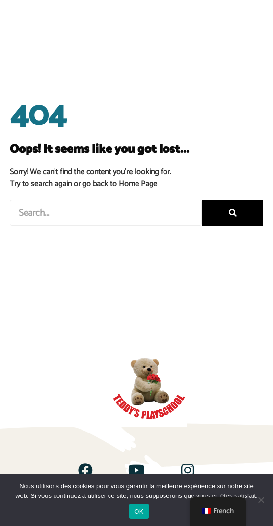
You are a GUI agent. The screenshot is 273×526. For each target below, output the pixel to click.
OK (138, 511)
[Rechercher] (232, 213)
